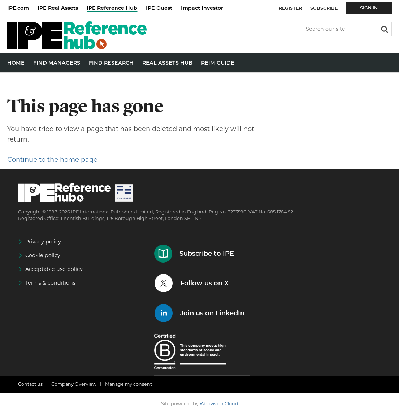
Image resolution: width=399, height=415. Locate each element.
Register (290, 8)
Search (383, 28)
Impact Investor (202, 8)
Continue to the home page (52, 160)
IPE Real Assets (58, 8)
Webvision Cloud (219, 403)
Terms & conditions (50, 283)
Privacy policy (43, 241)
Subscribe (324, 8)
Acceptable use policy (54, 269)
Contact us (30, 384)
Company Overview (73, 384)
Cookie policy (42, 255)
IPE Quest (159, 8)
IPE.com (18, 8)
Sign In (369, 7)
